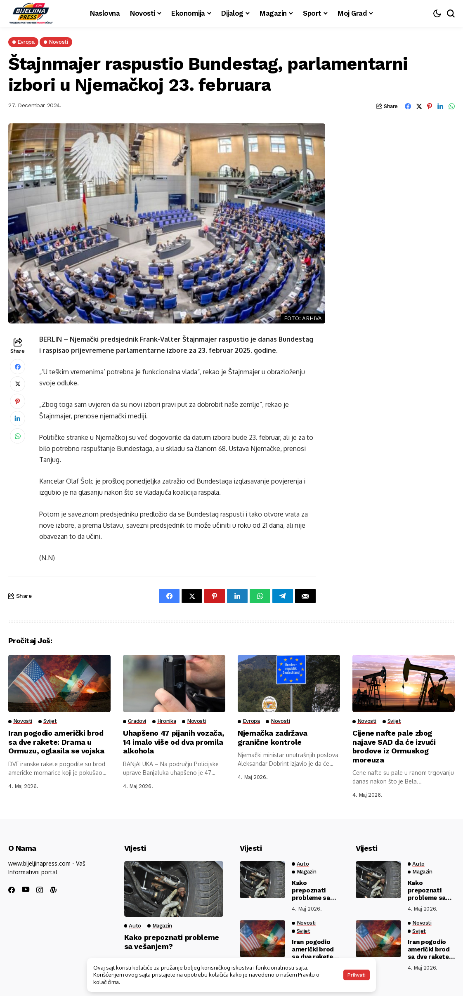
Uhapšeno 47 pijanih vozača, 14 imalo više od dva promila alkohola (173, 742)
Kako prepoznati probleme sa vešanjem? (171, 942)
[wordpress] (53, 890)
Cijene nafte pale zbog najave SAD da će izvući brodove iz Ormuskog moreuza (394, 746)
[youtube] (25, 889)
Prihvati (356, 975)
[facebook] (11, 890)
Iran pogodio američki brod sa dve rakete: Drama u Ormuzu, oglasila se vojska (56, 742)
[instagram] (39, 890)
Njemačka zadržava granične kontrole (272, 737)
